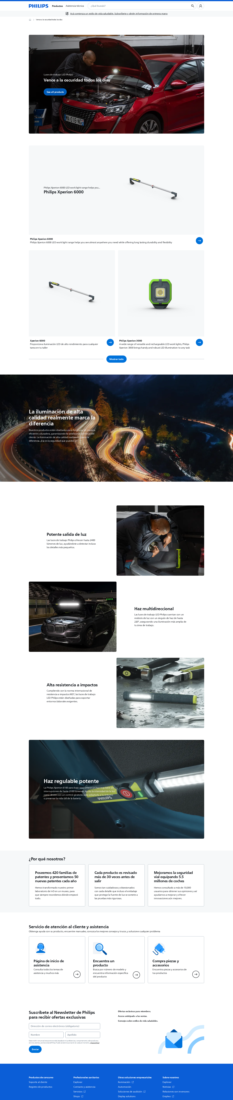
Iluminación (126, 1082)
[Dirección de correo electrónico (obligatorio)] (64, 1026)
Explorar (77, 1082)
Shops (78, 1096)
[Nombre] (46, 1035)
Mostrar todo (116, 359)
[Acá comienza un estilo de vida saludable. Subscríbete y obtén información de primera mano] (116, 13)
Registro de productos (40, 1087)
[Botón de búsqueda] (193, 6)
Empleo (168, 1096)
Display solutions (126, 1096)
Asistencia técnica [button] (75, 6)
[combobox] (135, 6)
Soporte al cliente (38, 1082)
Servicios (79, 1091)
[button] (199, 240)
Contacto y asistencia (84, 1087)
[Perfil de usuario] (200, 6)
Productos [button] (57, 6)
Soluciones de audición (132, 1091)
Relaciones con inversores (176, 1091)
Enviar (35, 1049)
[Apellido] (83, 1035)
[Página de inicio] (38, 6)
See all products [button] (55, 92)
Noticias (168, 1087)
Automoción (124, 1087)
